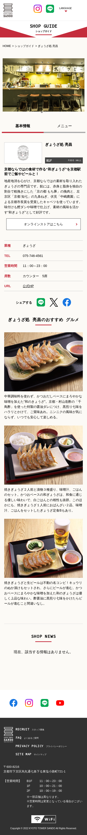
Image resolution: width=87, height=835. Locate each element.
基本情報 (22, 126)
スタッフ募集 (30, 729)
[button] (8, 87)
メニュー (64, 126)
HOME (7, 46)
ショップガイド (24, 46)
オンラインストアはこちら (43, 224)
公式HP (28, 286)
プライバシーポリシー (41, 746)
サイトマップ (31, 754)
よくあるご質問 (27, 737)
